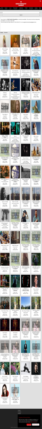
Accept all (29, 424)
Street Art (21, 8)
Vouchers (6, 32)
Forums (6, 8)
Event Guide (15, 8)
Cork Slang (31, 8)
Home (2, 8)
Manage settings (35, 424)
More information (34, 422)
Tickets (10, 8)
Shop (40, 8)
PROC (24, 427)
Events (19, 413)
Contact (36, 8)
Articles (26, 8)
